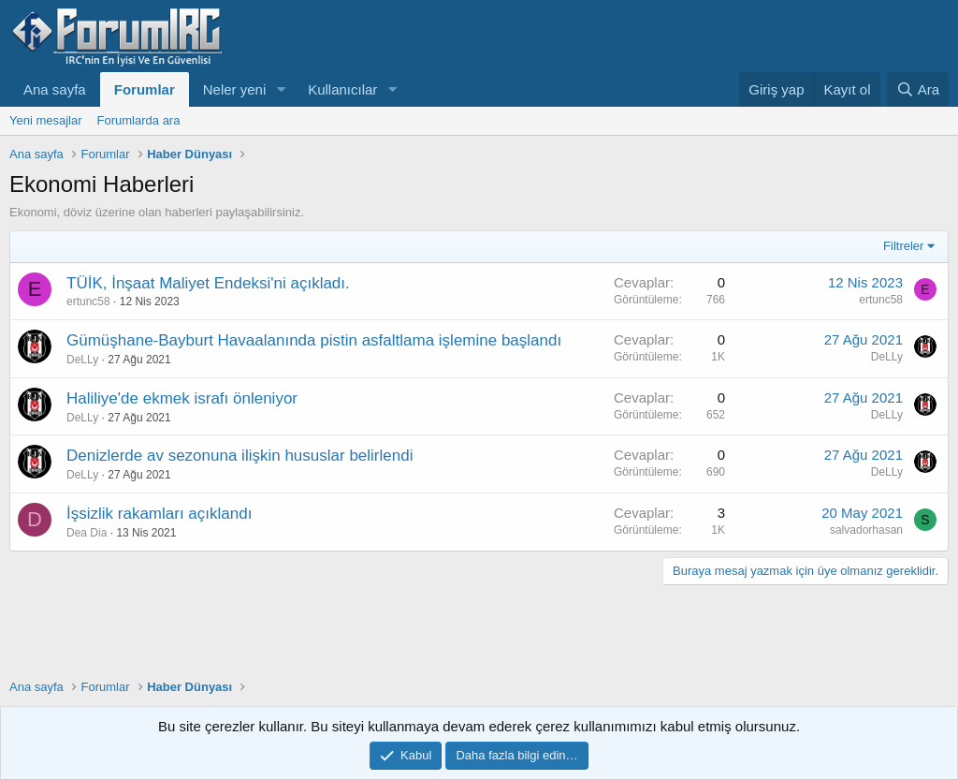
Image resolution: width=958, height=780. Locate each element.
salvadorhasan (866, 530)
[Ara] (918, 89)
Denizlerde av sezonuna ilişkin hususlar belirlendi (239, 455)
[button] (281, 89)
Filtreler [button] (903, 246)
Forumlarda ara (139, 120)
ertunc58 (88, 301)
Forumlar (144, 89)
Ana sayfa (54, 89)
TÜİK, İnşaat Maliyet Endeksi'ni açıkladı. (208, 283)
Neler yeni (235, 89)
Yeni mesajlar (45, 120)
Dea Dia (86, 532)
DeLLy (82, 359)
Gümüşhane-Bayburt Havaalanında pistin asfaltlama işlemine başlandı (313, 340)
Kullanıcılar (342, 89)
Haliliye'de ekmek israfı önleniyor (182, 398)
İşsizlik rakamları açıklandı (159, 513)
